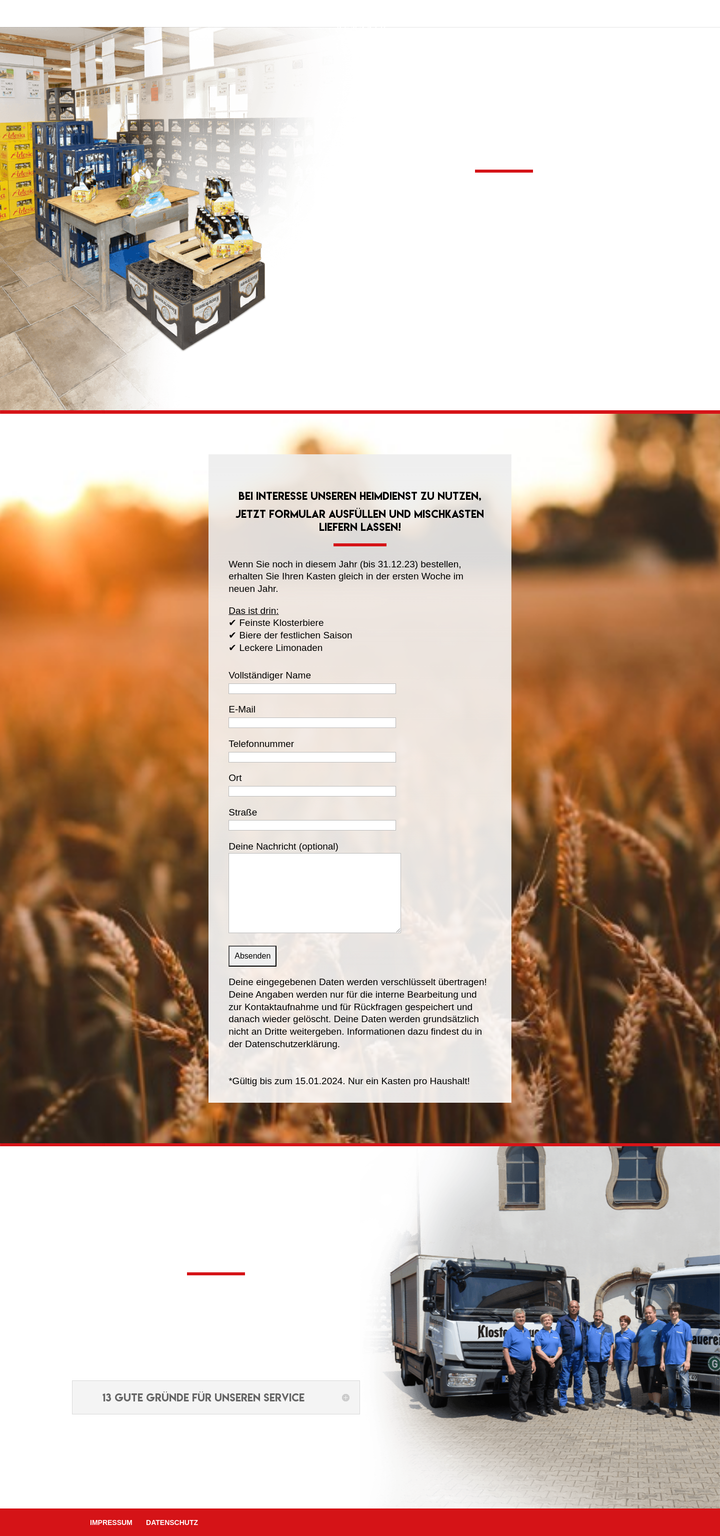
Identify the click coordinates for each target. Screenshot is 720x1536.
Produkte (279, 16)
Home (232, 16)
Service (330, 16)
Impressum (111, 1522)
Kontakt (482, 16)
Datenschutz (172, 1522)
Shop (381, 16)
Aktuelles (428, 16)
